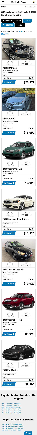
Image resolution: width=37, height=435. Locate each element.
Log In (27, 7)
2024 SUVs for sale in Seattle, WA (11, 405)
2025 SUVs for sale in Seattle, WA (11, 403)
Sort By (19, 25)
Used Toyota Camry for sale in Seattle (12, 428)
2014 (27, 21)
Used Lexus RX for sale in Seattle (11, 430)
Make (18, 21)
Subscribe (33, 7)
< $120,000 (7, 25)
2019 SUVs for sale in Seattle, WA (11, 413)
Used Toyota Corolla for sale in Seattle (12, 426)
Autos (3, 7)
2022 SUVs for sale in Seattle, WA (11, 411)
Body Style (7, 21)
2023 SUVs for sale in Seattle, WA (11, 409)
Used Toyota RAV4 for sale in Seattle (11, 424)
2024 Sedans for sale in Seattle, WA (11, 407)
